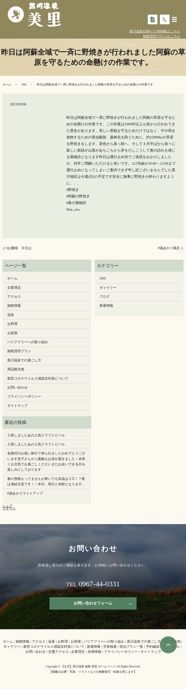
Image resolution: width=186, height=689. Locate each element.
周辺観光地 (15, 369)
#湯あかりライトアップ (25, 493)
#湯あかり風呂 (169, 248)
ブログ (105, 296)
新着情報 (106, 305)
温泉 (10, 315)
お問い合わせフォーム (93, 603)
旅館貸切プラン (19, 351)
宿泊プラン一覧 (131, 646)
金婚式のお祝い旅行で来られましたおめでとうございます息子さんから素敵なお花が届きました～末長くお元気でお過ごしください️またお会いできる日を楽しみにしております (46, 461)
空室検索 (110, 646)
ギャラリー (108, 287)
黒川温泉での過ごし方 (24, 360)
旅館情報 (14, 305)
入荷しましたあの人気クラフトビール (36, 435)
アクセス (14, 296)
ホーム (6, 84)
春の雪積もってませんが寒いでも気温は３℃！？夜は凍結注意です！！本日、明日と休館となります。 (46, 481)
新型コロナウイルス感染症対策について (37, 378)
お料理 (12, 324)
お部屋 (12, 333)
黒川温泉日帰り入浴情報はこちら (154, 31)
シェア (7, 506)
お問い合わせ (17, 387)
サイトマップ (17, 406)
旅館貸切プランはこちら (161, 36)
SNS (24, 84)
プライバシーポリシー (24, 396)
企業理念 (14, 287)
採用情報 (94, 652)
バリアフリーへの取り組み (27, 342)
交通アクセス (58, 652)
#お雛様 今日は (20, 248)
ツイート (9, 508)
